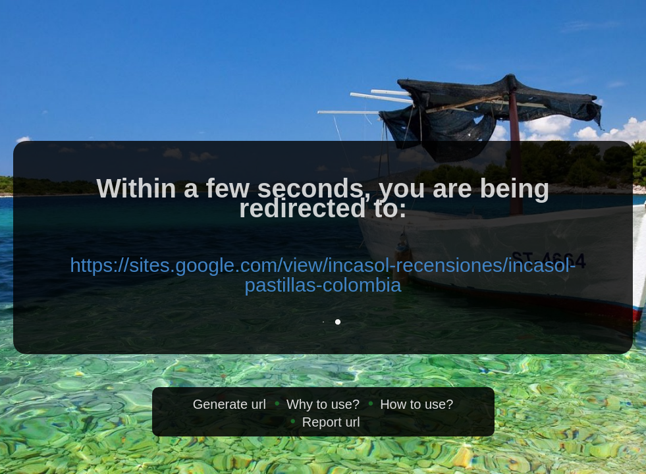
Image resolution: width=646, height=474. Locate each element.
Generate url (229, 404)
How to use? (416, 404)
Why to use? (323, 404)
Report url (331, 422)
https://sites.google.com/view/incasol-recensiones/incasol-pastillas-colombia (323, 275)
